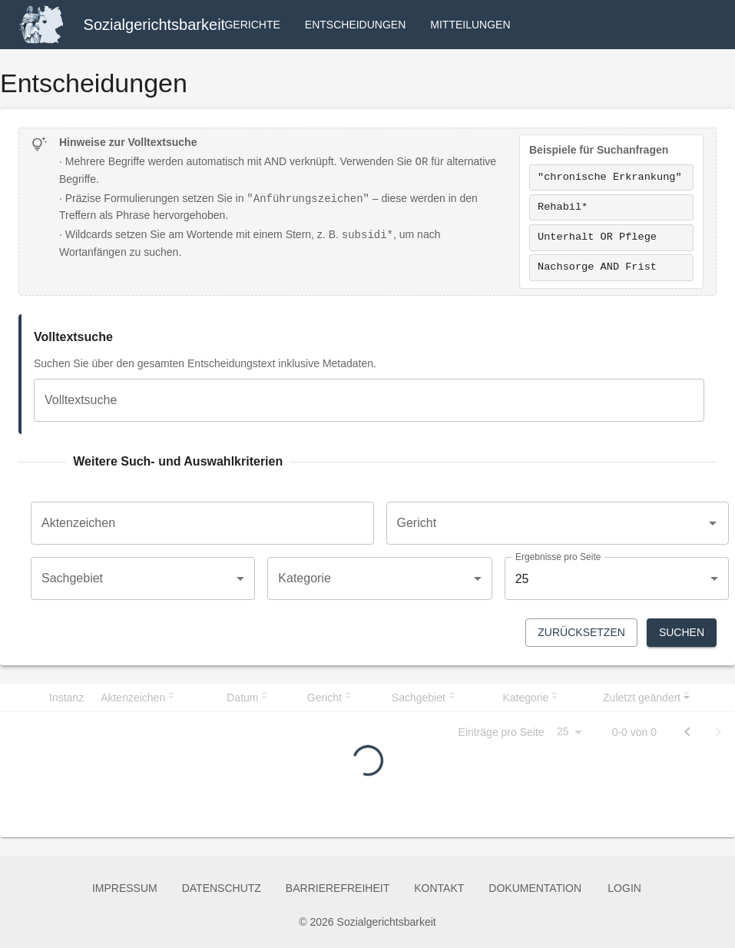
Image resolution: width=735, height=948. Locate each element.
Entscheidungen (355, 25)
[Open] (712, 523)
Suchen (682, 632)
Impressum (125, 888)
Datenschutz (221, 888)
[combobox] (546, 523)
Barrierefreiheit (338, 888)
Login (624, 888)
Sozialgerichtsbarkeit (155, 24)
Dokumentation (535, 888)
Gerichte (252, 25)
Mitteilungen (470, 25)
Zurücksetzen (581, 632)
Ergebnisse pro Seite (558, 557)
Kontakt (439, 888)
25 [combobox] (522, 578)
